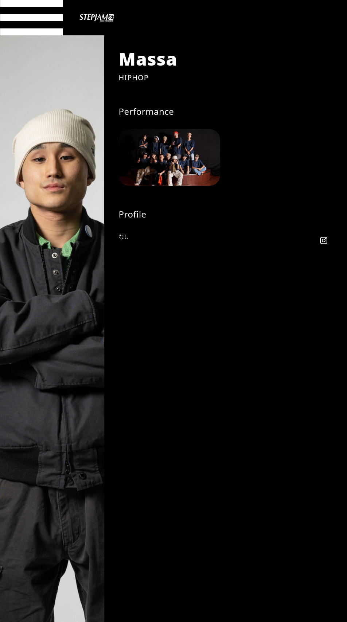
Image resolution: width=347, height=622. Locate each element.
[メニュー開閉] (31, 17)
